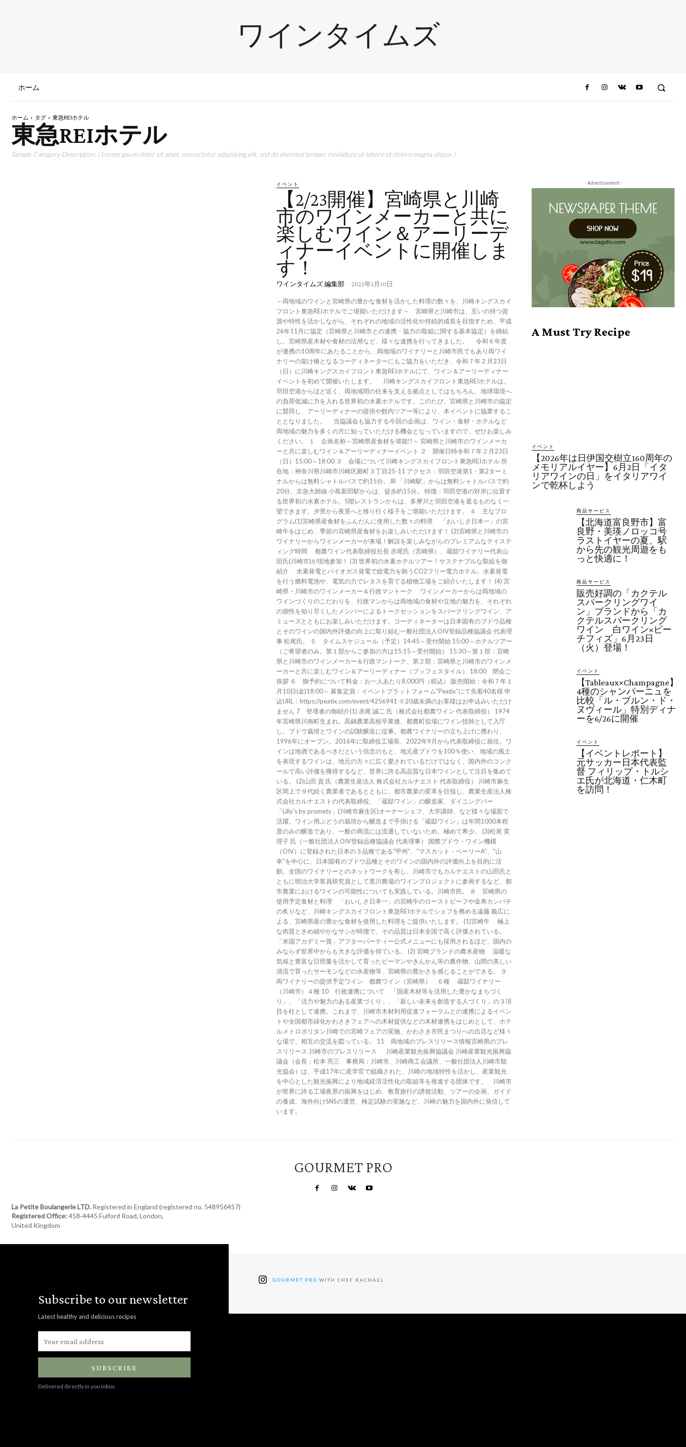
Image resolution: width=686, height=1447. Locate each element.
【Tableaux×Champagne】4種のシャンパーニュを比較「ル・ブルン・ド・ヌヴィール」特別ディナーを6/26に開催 (627, 700)
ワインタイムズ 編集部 (310, 284)
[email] (114, 1341)
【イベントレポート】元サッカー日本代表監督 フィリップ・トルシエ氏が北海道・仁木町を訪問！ (622, 771)
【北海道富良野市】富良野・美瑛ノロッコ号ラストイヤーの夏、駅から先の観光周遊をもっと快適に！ (621, 540)
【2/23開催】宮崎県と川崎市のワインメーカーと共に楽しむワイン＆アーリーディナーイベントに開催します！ (392, 234)
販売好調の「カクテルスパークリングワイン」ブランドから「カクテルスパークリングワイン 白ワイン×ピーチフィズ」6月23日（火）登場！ (624, 620)
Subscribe (114, 1368)
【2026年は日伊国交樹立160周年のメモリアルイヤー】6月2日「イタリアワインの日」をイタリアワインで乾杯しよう (602, 471)
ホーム (20, 117)
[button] (661, 87)
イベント (287, 184)
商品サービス (593, 510)
